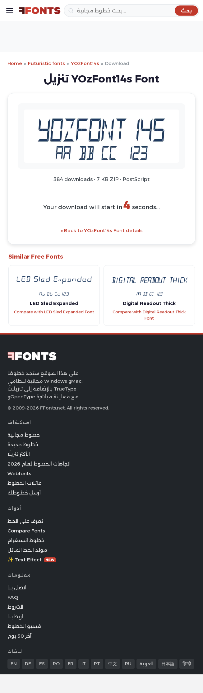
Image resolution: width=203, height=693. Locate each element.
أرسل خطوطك (24, 493)
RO (56, 664)
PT (97, 664)
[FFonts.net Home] (40, 10)
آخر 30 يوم (19, 636)
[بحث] (131, 10)
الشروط (15, 607)
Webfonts (19, 473)
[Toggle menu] (10, 11)
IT (83, 664)
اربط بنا (15, 617)
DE (28, 664)
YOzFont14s (85, 63)
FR (70, 664)
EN (14, 664)
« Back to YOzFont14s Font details (102, 230)
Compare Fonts (26, 531)
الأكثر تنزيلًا (18, 454)
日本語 (167, 664)
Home (14, 63)
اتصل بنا (16, 588)
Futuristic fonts (46, 63)
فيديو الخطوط (24, 626)
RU (128, 664)
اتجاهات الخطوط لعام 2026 (39, 464)
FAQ (12, 597)
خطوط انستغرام (25, 540)
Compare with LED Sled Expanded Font (54, 312)
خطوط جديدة (22, 444)
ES (42, 664)
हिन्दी (186, 664)
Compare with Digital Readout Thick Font (149, 315)
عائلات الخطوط (24, 483)
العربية (146, 664)
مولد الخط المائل (27, 550)
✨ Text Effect (31, 560)
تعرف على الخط (25, 521)
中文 (112, 664)
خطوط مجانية (23, 435)
